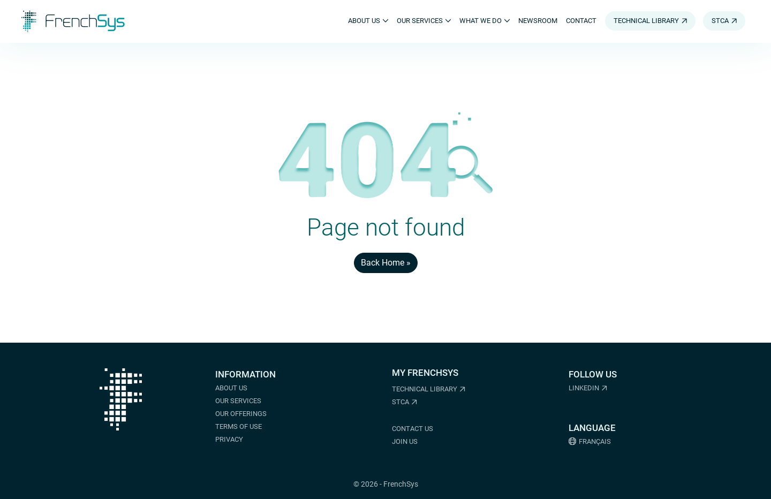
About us (231, 388)
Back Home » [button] (386, 263)
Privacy (229, 439)
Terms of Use (238, 426)
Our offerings (241, 414)
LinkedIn (584, 388)
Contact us (412, 429)
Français (595, 441)
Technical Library (424, 389)
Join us (405, 441)
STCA (400, 402)
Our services (238, 401)
